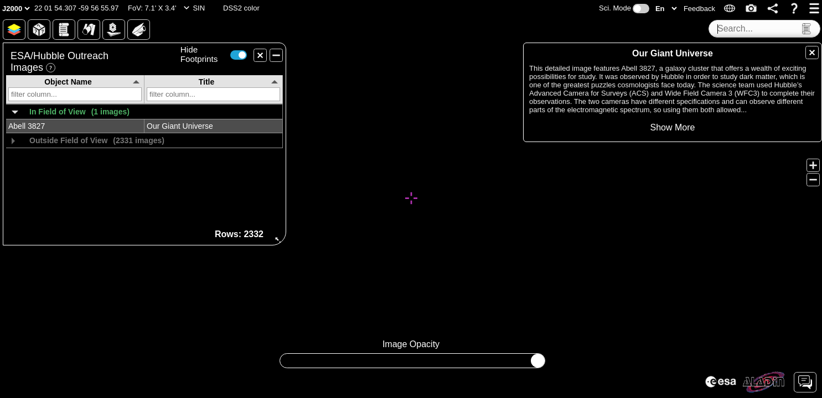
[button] (77, 8)
